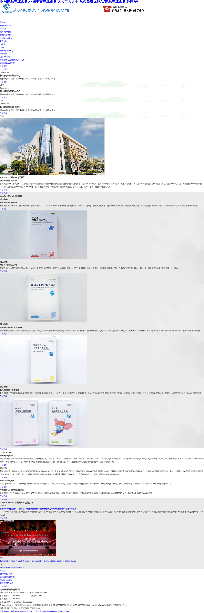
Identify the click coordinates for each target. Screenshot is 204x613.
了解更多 (3, 82)
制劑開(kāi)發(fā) (6, 51)
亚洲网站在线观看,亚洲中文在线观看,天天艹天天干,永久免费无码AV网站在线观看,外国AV (34, 611)
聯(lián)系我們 (5, 35)
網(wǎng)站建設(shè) (106, 605)
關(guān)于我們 (6, 25)
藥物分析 (3, 54)
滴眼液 (2, 44)
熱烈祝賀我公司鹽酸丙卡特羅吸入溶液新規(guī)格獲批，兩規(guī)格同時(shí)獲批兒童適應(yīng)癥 (38, 561)
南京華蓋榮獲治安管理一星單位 (12, 567)
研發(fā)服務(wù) (6, 583)
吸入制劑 (3, 41)
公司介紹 (3, 29)
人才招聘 (3, 69)
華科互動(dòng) (120, 605)
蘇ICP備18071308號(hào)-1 (61, 605)
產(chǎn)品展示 (6, 38)
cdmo (2, 47)
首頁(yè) (3, 22)
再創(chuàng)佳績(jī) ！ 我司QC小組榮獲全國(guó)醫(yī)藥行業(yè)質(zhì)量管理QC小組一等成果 (38, 509)
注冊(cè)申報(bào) (7, 57)
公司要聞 (3, 66)
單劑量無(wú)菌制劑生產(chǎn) (12, 60)
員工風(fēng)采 (5, 32)
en (1, 19)
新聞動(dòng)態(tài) (7, 63)
